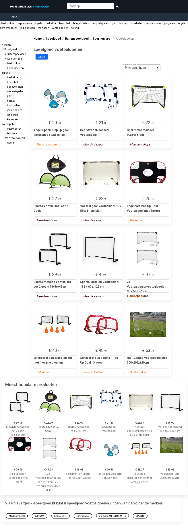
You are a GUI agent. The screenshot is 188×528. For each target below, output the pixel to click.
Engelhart (60, 516)
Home (13, 17)
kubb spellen (27, 27)
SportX (140, 516)
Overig (75, 27)
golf (114, 23)
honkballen (136, 23)
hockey (123, 23)
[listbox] (141, 67)
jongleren (169, 23)
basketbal (50, 23)
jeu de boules (153, 23)
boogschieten (81, 23)
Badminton (7, 23)
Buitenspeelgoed (17, 54)
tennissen (43, 27)
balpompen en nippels (29, 23)
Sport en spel (15, 58)
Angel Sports (17, 516)
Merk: (41, 57)
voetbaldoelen (60, 27)
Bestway (39, 516)
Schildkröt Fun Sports (112, 516)
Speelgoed (11, 49)
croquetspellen (100, 23)
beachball (64, 23)
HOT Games (83, 516)
